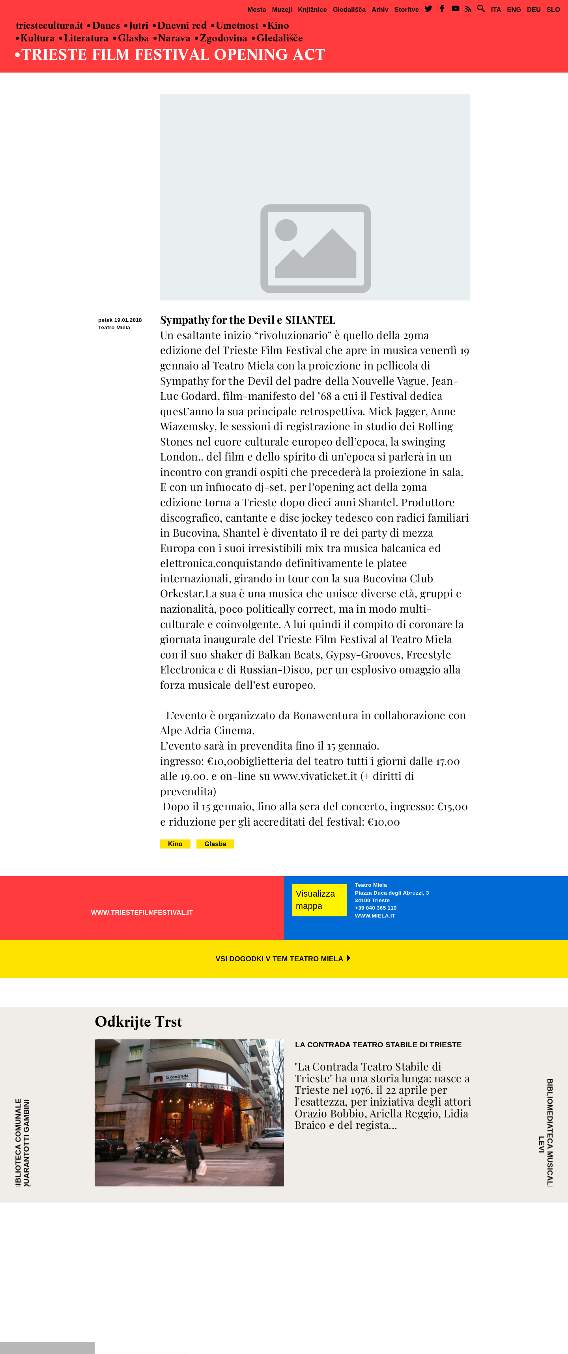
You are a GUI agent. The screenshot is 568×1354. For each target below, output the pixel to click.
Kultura (35, 38)
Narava (172, 38)
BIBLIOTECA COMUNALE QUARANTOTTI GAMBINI (22, 1144)
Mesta (257, 9)
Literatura (84, 38)
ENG (514, 9)
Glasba (131, 38)
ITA (496, 9)
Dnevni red (180, 26)
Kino (276, 26)
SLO (553, 9)
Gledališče (277, 38)
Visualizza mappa (315, 900)
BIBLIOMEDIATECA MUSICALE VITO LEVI (546, 1144)
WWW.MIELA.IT (375, 916)
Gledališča (349, 9)
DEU (534, 9)
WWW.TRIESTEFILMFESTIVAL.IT (142, 912)
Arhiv (380, 9)
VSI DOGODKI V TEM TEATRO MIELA (284, 959)
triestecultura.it (49, 26)
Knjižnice (312, 9)
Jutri (136, 26)
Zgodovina (221, 38)
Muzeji (282, 9)
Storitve (406, 9)
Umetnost (234, 26)
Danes (103, 26)
